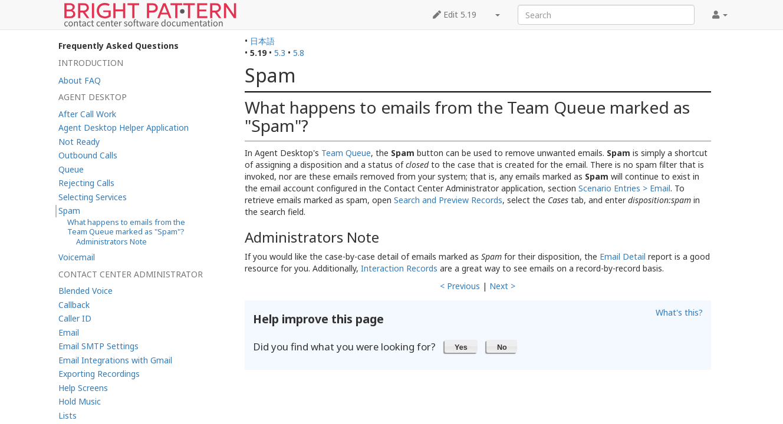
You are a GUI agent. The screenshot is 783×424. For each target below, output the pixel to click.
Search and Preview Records (448, 200)
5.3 (279, 52)
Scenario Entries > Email (624, 188)
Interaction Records (399, 268)
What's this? (679, 312)
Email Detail (623, 256)
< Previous (460, 286)
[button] (461, 346)
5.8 (298, 52)
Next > (502, 286)
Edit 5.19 (454, 14)
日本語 (262, 41)
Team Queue (346, 152)
